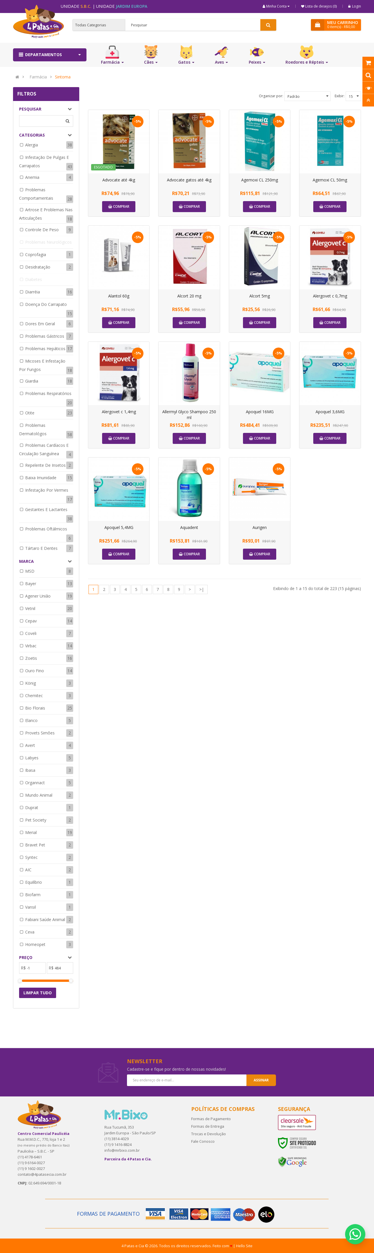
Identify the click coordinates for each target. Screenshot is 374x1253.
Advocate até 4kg (118, 180)
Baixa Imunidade (40, 477)
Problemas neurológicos (48, 242)
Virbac (30, 645)
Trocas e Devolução (208, 1133)
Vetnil (30, 608)
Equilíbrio (33, 882)
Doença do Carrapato (46, 304)
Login (354, 6)
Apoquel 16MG (260, 411)
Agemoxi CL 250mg (259, 180)
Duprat (31, 807)
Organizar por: (271, 95)
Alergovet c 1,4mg (119, 411)
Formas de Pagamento (211, 1118)
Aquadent (189, 527)
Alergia (31, 145)
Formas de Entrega (207, 1126)
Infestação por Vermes (46, 490)
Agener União (38, 596)
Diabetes (33, 279)
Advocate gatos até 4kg (189, 180)
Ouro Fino (34, 670)
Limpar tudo (37, 992)
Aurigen (260, 527)
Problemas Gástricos (44, 336)
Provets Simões (40, 733)
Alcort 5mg (259, 296)
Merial (31, 832)
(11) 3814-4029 (116, 1138)
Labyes (31, 757)
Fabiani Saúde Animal (45, 919)
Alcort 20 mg (189, 296)
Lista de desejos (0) (320, 6)
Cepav (31, 621)
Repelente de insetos (45, 465)
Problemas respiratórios (48, 393)
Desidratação (37, 267)
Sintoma (63, 77)
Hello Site (244, 1245)
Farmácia (38, 77)
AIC (28, 869)
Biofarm (32, 894)
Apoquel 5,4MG (118, 527)
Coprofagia (35, 254)
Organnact (35, 782)
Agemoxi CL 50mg (330, 180)
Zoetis (31, 658)
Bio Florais (35, 708)
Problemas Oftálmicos (46, 529)
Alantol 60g (118, 296)
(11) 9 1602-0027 (31, 1168)
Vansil (30, 907)
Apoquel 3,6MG (330, 411)
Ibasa (30, 770)
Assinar (261, 1080)
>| (201, 589)
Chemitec (34, 695)
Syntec (31, 857)
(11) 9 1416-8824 (118, 1144)
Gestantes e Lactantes (46, 509)
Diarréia (32, 292)
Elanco (31, 720)
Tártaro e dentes (41, 548)
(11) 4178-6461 (30, 1157)
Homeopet (35, 944)
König (30, 683)
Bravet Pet (35, 845)
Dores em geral (40, 323)
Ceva (29, 932)
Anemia (32, 177)
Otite (29, 413)
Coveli (30, 633)
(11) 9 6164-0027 (31, 1162)
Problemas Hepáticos (45, 348)
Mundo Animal (38, 795)
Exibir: (339, 95)
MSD (29, 571)
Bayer (30, 583)
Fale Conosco (203, 1141)
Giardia (31, 381)
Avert (30, 745)
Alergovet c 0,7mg (330, 296)
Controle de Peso (42, 229)
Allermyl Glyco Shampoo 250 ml (189, 414)
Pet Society (35, 820)
